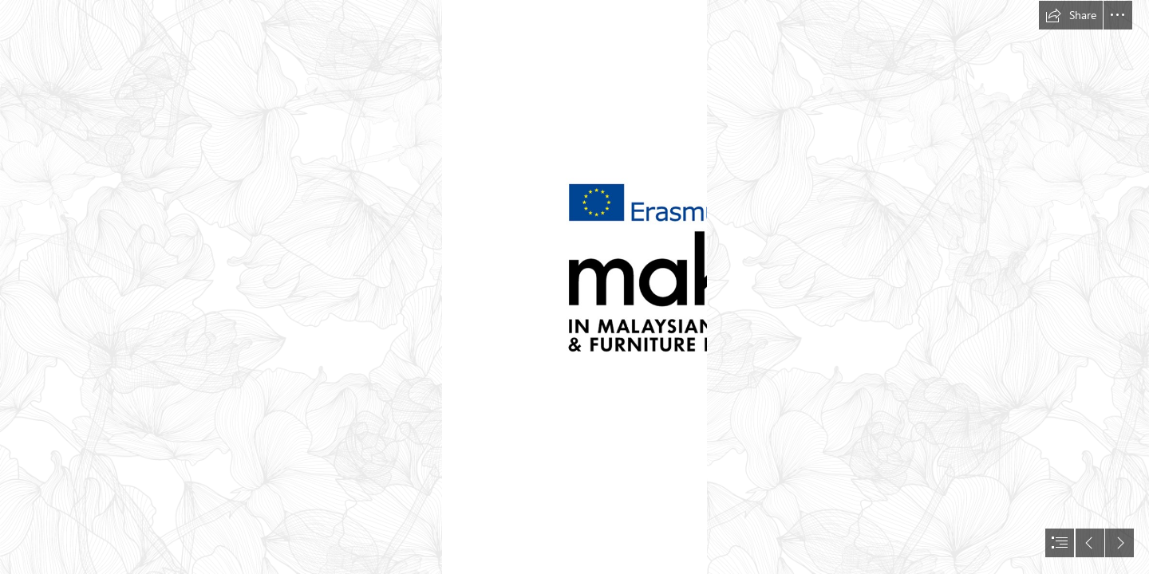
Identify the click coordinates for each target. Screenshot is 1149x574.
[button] (1071, 15)
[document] (574, 287)
